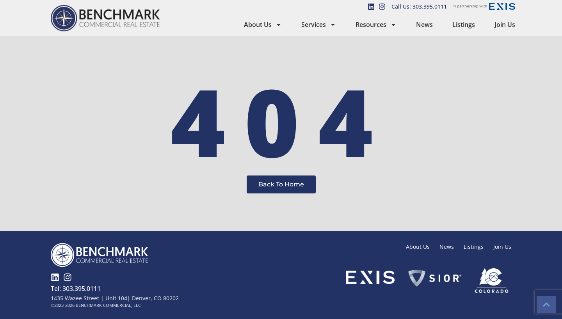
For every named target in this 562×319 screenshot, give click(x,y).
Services (318, 25)
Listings (463, 24)
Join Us (504, 24)
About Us (263, 25)
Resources (376, 25)
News (424, 24)
